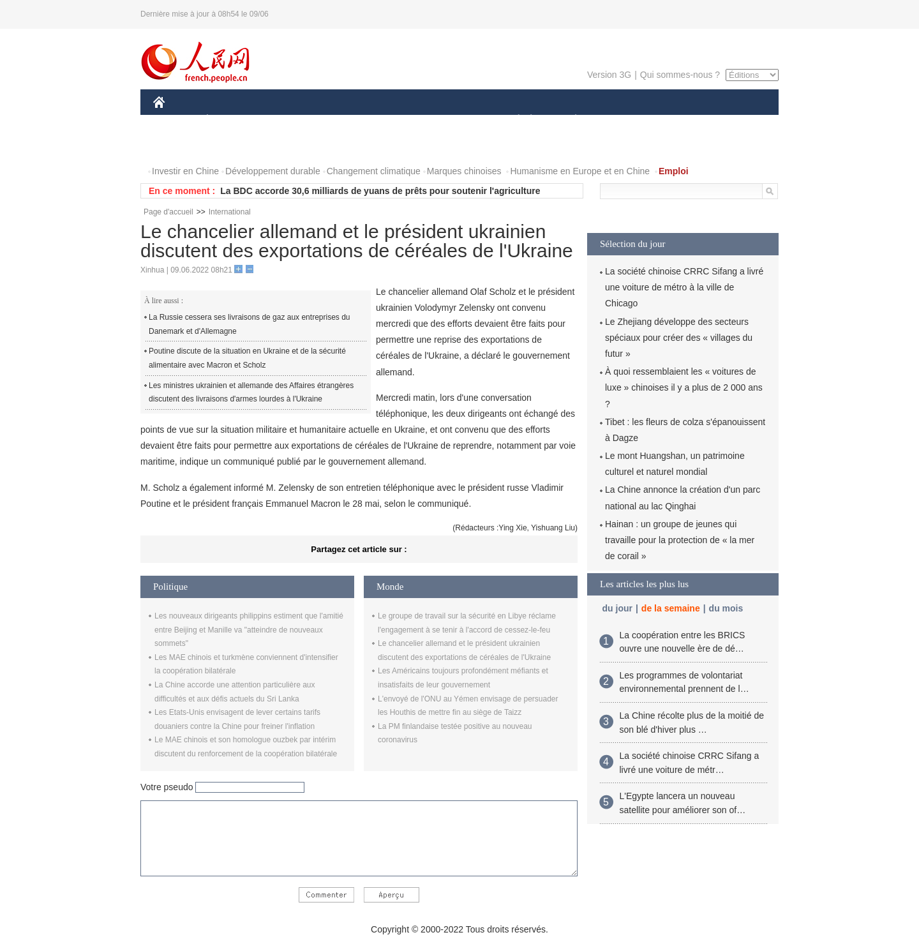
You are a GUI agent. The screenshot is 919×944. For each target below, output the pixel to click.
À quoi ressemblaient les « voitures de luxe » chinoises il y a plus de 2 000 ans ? (684, 387)
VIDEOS (231, 145)
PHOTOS (179, 145)
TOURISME (674, 120)
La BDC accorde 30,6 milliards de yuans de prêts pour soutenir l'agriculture (380, 191)
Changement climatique (374, 171)
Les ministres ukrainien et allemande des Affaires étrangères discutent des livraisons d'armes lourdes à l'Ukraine (251, 392)
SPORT (620, 120)
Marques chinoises (464, 171)
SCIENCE (398, 120)
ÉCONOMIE (230, 120)
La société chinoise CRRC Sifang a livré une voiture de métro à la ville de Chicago (684, 287)
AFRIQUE (342, 120)
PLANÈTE (569, 120)
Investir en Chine (185, 171)
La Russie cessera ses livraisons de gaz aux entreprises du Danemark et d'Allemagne (249, 324)
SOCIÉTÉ (512, 120)
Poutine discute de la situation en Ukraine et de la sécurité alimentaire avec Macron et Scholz (247, 358)
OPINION (735, 120)
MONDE (289, 120)
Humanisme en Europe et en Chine (580, 171)
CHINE (175, 120)
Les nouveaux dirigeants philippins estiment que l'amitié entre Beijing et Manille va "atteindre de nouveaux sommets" (248, 629)
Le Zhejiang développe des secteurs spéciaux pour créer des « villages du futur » (678, 338)
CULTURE (456, 120)
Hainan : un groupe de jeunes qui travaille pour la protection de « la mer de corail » (679, 540)
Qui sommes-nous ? (680, 75)
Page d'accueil (168, 211)
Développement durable (272, 171)
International (230, 211)
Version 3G (609, 75)
